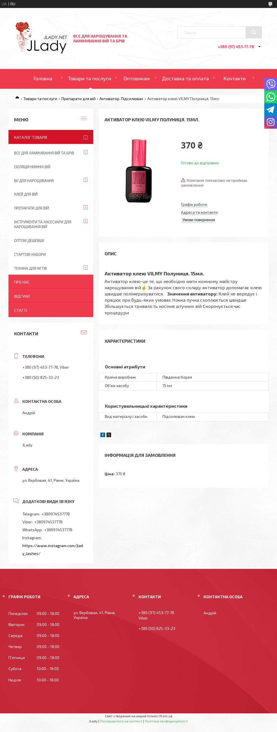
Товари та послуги (89, 78)
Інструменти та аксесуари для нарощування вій (42, 224)
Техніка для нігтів (30, 268)
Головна (42, 78)
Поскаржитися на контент (121, 721)
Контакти (234, 78)
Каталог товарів (30, 137)
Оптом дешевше (29, 240)
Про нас (22, 282)
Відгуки (22, 296)
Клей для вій (26, 194)
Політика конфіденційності (166, 721)
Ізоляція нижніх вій (32, 167)
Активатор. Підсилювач (121, 98)
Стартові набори (30, 254)
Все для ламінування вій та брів (44, 153)
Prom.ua (165, 716)
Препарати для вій (78, 98)
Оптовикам (137, 78)
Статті (20, 310)
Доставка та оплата (185, 78)
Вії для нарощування (34, 180)
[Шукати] (254, 32)
